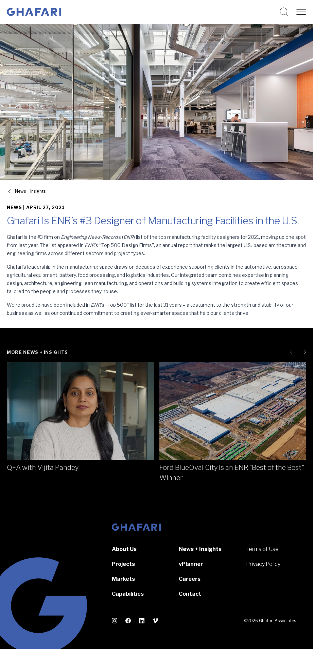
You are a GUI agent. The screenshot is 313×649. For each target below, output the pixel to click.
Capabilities (128, 594)
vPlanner (191, 564)
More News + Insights (37, 352)
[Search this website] (284, 12)
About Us (124, 549)
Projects (123, 564)
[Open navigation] (301, 12)
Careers (190, 579)
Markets (123, 579)
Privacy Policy (263, 564)
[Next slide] (303, 352)
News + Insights (200, 549)
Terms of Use (262, 549)
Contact (190, 594)
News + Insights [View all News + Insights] (30, 191)
